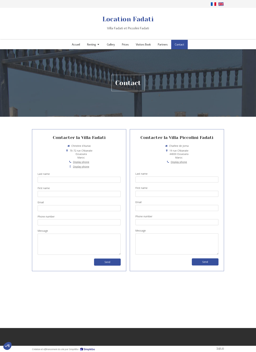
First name (44, 188)
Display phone (81, 162)
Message (43, 230)
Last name (44, 174)
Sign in (220, 348)
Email (41, 202)
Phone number (46, 216)
